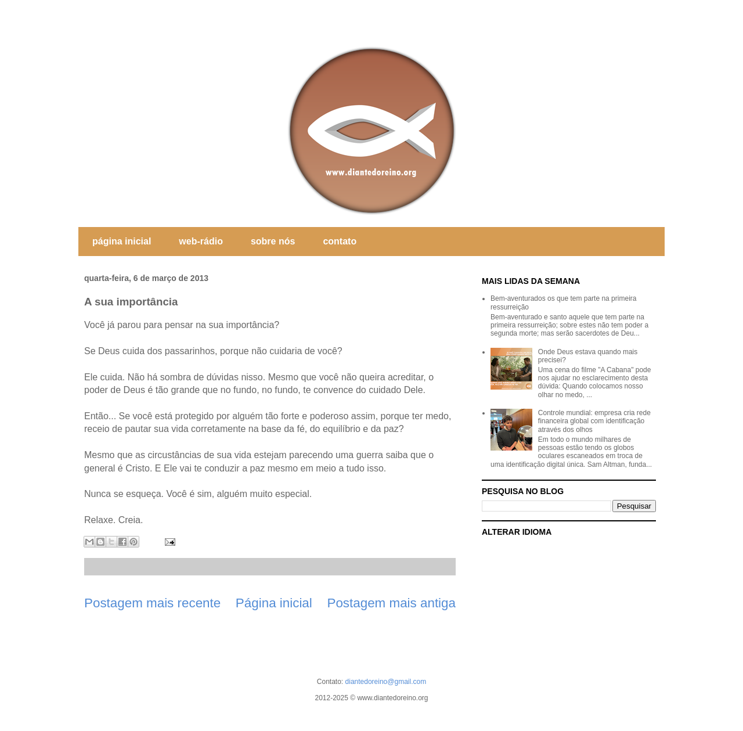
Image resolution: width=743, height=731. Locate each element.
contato (339, 241)
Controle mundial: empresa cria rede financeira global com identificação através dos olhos (594, 421)
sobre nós (273, 241)
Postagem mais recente (152, 603)
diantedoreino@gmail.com (386, 682)
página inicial (121, 241)
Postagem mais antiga (391, 603)
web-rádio (201, 241)
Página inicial (274, 603)
